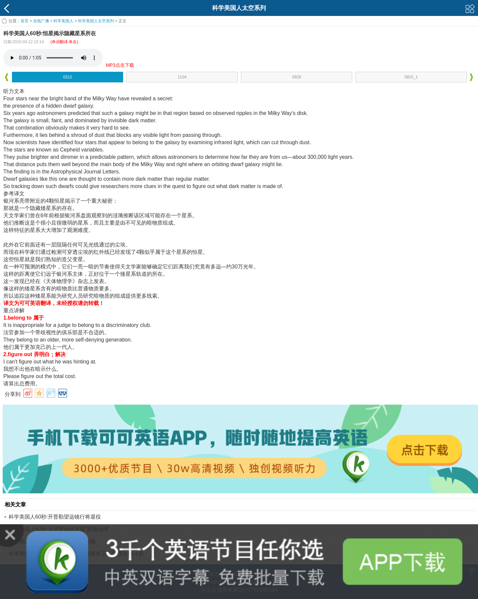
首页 (25, 21)
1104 (182, 77)
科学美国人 (63, 21)
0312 (67, 77)
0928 (296, 77)
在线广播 (41, 21)
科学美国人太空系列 (96, 21)
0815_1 (411, 77)
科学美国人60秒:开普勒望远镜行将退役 (55, 517)
